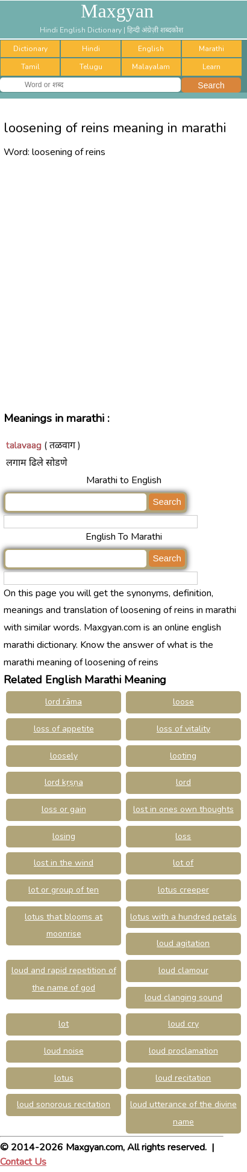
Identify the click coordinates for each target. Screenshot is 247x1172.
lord (183, 782)
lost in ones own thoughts (183, 809)
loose (183, 701)
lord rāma (63, 701)
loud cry (183, 1024)
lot (63, 1024)
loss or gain (64, 809)
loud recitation (183, 1078)
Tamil (30, 67)
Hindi (91, 48)
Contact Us (23, 1161)
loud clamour (183, 970)
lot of (183, 862)
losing (63, 836)
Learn (211, 67)
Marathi (211, 48)
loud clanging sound (183, 997)
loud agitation (183, 943)
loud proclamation (183, 1051)
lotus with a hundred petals (183, 917)
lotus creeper (183, 890)
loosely (64, 755)
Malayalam (151, 67)
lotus (63, 1078)
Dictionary (30, 48)
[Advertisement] (123, 283)
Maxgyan (117, 11)
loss (183, 836)
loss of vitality (183, 728)
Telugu (91, 67)
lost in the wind (63, 862)
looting (183, 755)
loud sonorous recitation (63, 1104)
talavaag (24, 445)
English (151, 48)
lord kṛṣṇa (64, 782)
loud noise (64, 1051)
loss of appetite (64, 728)
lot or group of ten (63, 890)
